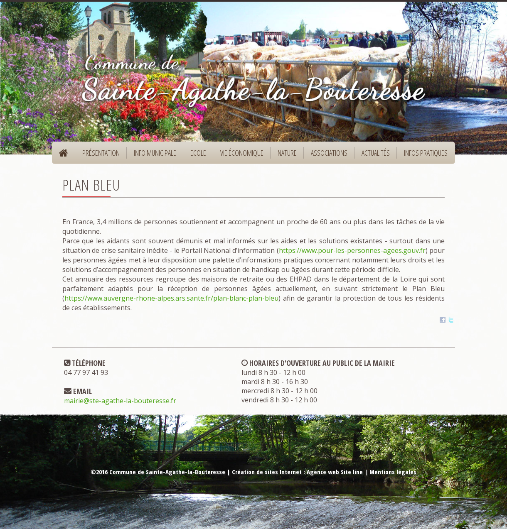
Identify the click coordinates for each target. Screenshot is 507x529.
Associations (329, 153)
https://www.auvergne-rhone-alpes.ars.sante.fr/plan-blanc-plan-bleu (171, 298)
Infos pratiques (423, 155)
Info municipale (152, 155)
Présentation (98, 155)
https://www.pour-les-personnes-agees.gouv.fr (352, 250)
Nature (284, 155)
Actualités (376, 153)
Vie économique (239, 155)
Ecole (195, 155)
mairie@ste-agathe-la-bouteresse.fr (120, 400)
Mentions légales (392, 472)
